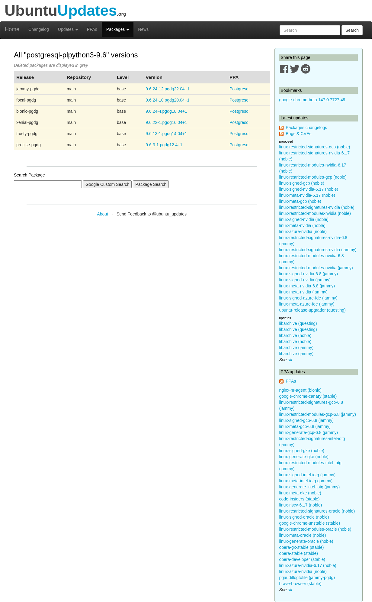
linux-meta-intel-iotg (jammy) (306, 480)
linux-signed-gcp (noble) (301, 183)
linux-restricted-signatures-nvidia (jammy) (318, 249)
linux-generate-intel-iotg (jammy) (309, 486)
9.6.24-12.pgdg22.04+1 (167, 88)
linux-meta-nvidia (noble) (302, 225)
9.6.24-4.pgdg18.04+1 (166, 111)
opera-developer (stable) (302, 559)
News (143, 29)
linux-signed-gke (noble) (301, 450)
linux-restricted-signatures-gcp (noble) (314, 146)
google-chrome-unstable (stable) (309, 523)
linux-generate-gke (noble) (304, 456)
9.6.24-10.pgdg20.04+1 (167, 100)
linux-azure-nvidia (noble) (303, 231)
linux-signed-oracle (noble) (304, 517)
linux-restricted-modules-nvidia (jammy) (316, 267)
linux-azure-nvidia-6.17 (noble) (307, 565)
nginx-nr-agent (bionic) (300, 390)
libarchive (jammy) (296, 347)
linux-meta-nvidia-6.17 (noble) (307, 195)
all (290, 359)
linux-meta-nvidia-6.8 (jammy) (307, 285)
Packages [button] (117, 29)
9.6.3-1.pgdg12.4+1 (164, 144)
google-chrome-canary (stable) (308, 396)
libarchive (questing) (298, 323)
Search (352, 30)
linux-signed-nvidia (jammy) (305, 279)
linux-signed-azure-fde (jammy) (308, 298)
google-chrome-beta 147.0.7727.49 (312, 99)
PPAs (92, 29)
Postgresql (239, 88)
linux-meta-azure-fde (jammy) (307, 304)
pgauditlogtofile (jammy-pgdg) (307, 577)
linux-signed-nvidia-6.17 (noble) (308, 189)
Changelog (38, 29)
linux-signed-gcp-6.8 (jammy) (306, 420)
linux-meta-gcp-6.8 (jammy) (305, 426)
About (102, 214)
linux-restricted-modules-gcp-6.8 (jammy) (317, 414)
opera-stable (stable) (298, 553)
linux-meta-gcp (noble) (300, 201)
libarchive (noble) (295, 335)
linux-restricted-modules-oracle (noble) (315, 529)
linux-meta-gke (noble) (300, 492)
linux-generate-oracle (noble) (306, 541)
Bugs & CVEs (298, 133)
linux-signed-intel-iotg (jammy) (307, 474)
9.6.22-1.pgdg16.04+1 (166, 122)
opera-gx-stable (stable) (301, 547)
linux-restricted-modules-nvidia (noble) (315, 213)
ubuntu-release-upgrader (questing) (312, 310)
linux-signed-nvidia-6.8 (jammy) (308, 273)
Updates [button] (68, 29)
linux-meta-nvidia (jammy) (303, 292)
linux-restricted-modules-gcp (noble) (313, 177)
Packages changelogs (306, 127)
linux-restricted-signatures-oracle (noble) (317, 511)
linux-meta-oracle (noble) (302, 535)
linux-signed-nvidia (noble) (304, 219)
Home (12, 29)
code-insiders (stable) (299, 499)
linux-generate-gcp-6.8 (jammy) (308, 432)
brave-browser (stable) (300, 583)
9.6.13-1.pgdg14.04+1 (166, 133)
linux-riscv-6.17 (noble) (300, 505)
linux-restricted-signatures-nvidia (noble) (316, 207)
